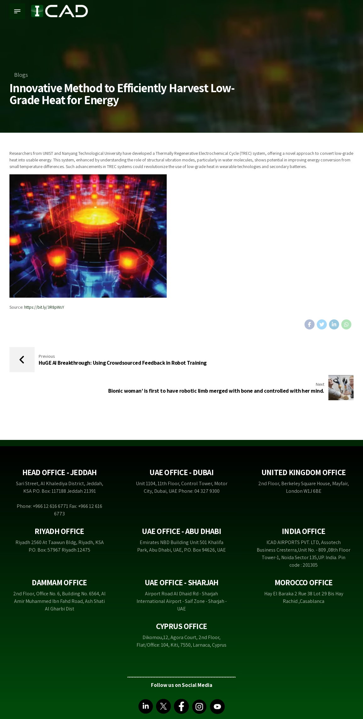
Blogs (21, 74)
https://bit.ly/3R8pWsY (44, 307)
